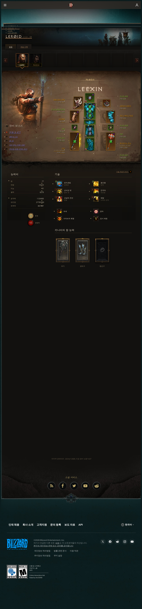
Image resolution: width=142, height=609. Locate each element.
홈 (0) (10, 141)
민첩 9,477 (13, 132)
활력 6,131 (12, 137)
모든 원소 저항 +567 (15, 145)
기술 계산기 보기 (124, 172)
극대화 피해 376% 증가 (16, 149)
